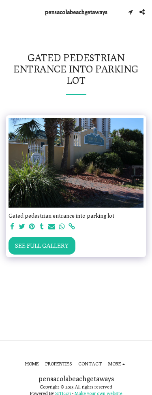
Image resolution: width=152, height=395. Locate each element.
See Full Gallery (42, 245)
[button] (9, 11)
